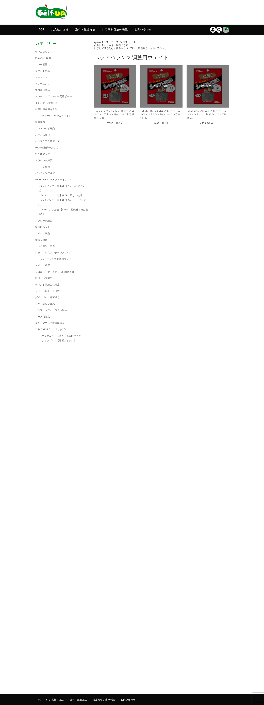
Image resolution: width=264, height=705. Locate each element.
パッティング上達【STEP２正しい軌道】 (62, 195)
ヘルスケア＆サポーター (48, 141)
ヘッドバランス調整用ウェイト (56, 259)
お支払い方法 (60, 29)
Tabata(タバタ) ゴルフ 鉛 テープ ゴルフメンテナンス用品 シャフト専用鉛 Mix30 (114, 114)
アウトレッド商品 (45, 128)
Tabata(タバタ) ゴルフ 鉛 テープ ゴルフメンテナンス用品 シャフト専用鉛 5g (207, 114)
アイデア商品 (42, 233)
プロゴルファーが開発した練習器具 (54, 272)
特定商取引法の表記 (115, 29)
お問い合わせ (143, 29)
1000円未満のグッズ (46, 148)
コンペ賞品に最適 (45, 246)
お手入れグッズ (43, 77)
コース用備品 (42, 317)
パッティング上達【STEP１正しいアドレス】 (61, 188)
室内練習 (40, 122)
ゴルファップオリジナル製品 (51, 310)
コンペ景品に (42, 64)
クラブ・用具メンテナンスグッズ (53, 253)
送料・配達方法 (85, 29)
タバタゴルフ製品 (45, 304)
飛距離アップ (42, 154)
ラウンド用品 (42, 71)
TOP (42, 29)
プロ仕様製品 (42, 90)
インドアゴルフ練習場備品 (49, 323)
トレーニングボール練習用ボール (53, 96)
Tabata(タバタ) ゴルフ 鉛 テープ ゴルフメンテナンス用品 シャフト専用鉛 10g (160, 114)
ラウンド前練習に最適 (47, 285)
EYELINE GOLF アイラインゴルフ (55, 180)
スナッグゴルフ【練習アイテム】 (57, 340)
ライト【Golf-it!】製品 (47, 291)
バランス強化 (42, 135)
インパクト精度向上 (46, 103)
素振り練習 (41, 240)
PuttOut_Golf (43, 58)
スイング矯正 (42, 265)
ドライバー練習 (43, 160)
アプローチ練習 (43, 221)
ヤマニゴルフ (42, 52)
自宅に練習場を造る (46, 109)
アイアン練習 (42, 167)
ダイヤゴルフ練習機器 (47, 297)
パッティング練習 (45, 173)
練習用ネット (42, 227)
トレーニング (42, 84)
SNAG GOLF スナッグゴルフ (52, 329)
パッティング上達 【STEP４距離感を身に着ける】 (63, 212)
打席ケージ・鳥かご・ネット (55, 116)
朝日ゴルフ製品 (43, 278)
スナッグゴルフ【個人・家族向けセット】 (62, 336)
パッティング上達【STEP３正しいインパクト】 (62, 202)
